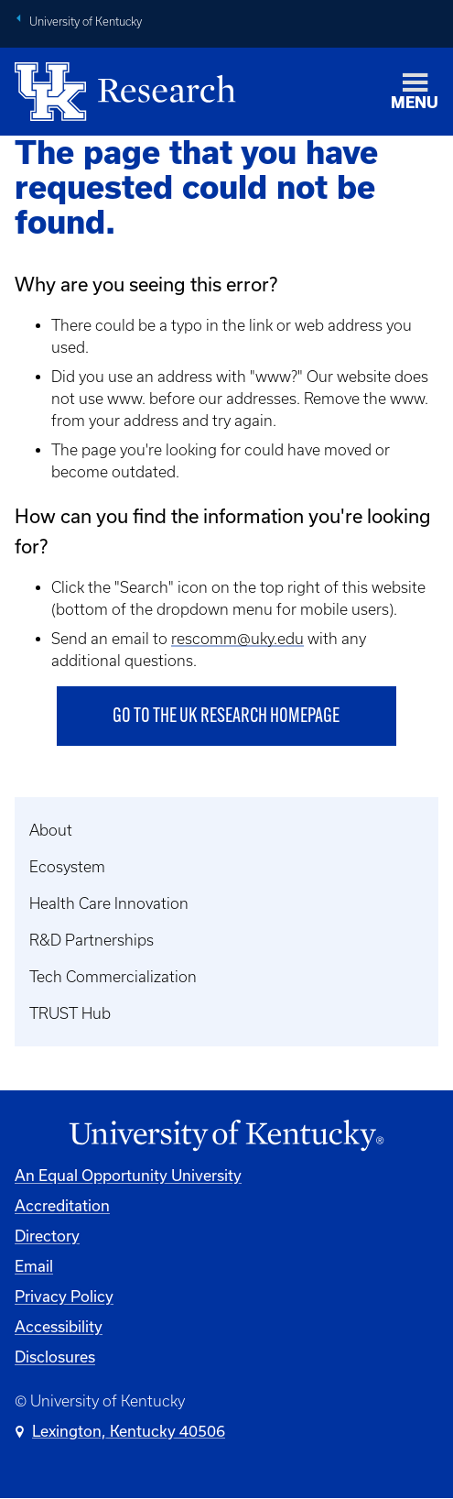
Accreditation (62, 1205)
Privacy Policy (64, 1296)
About (50, 830)
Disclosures (55, 1356)
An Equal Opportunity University (128, 1175)
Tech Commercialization (113, 976)
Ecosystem (67, 867)
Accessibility (58, 1326)
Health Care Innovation (109, 903)
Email (34, 1266)
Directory (47, 1235)
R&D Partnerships (91, 940)
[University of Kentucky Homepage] (226, 1136)
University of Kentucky (85, 21)
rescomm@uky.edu (237, 638)
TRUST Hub (70, 1013)
